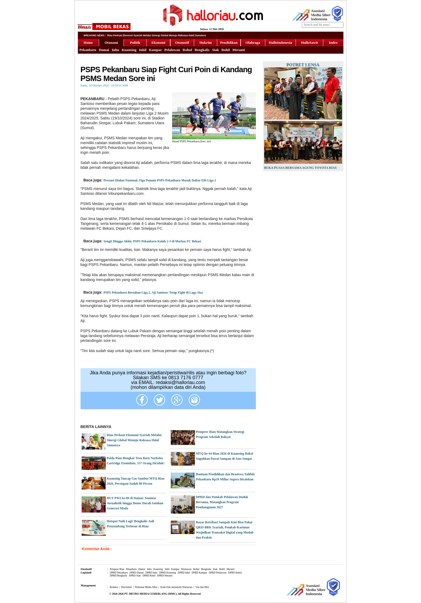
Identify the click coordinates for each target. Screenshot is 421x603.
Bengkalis (202, 50)
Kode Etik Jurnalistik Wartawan (176, 587)
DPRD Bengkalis (118, 575)
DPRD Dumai (136, 572)
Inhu (115, 50)
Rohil (226, 50)
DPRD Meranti (164, 575)
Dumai (104, 50)
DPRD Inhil (184, 572)
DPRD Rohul (235, 572)
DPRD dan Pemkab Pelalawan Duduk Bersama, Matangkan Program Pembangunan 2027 (222, 502)
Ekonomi (158, 43)
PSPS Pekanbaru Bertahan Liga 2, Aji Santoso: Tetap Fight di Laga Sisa (153, 292)
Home (88, 43)
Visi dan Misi (202, 587)
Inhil (142, 50)
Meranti (238, 50)
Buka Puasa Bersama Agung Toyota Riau (300, 168)
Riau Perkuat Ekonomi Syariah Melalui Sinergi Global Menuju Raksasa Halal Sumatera (134, 440)
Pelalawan (172, 50)
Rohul (187, 50)
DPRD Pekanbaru (119, 572)
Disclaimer (126, 587)
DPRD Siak (135, 575)
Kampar (155, 50)
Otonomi (111, 43)
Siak (215, 50)
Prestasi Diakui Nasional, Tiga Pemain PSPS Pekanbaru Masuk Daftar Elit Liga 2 (159, 180)
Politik (135, 43)
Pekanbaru (87, 50)
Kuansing (129, 50)
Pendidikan (229, 43)
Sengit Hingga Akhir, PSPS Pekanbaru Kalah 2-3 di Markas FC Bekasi (152, 241)
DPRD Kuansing (167, 572)
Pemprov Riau (117, 569)
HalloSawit (309, 43)
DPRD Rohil (149, 575)
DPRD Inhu (151, 572)
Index (333, 43)
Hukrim (205, 43)
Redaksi (114, 587)
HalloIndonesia (280, 43)
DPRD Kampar (199, 572)
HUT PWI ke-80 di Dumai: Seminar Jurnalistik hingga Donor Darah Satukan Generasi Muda (135, 503)
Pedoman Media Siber (146, 587)
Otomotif (182, 43)
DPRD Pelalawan (218, 572)
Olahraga (253, 43)
